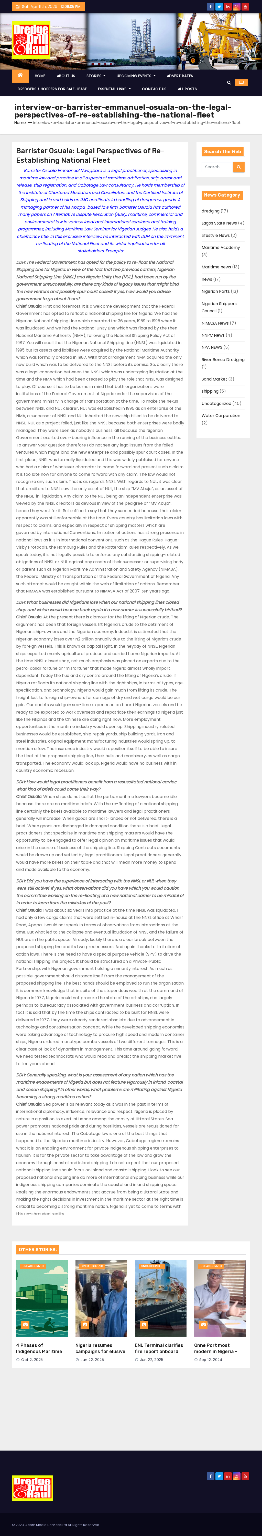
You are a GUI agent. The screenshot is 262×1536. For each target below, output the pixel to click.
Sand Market (214, 379)
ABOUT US (66, 76)
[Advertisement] (131, 1412)
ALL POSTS (187, 89)
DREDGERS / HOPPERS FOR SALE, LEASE (52, 89)
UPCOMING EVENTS (136, 76)
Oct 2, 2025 (32, 1359)
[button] (229, 82)
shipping (210, 391)
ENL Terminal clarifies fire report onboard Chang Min (159, 1351)
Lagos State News (219, 223)
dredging (211, 211)
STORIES (96, 76)
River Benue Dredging (223, 360)
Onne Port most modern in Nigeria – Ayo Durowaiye (215, 1351)
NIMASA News (215, 323)
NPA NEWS (212, 347)
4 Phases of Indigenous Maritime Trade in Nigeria (39, 1351)
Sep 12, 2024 (210, 1359)
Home (20, 122)
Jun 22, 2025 (92, 1359)
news (207, 279)
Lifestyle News (216, 235)
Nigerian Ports (216, 291)
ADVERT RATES (180, 76)
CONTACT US (154, 89)
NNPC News (213, 335)
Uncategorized (216, 403)
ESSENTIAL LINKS (114, 89)
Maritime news (216, 267)
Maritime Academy (221, 247)
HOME (40, 76)
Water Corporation (221, 416)
